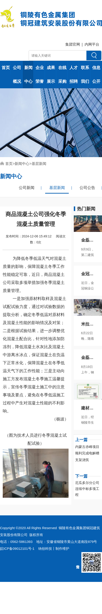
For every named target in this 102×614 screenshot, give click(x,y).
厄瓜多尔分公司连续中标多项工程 (87, 489)
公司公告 (87, 188)
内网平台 (92, 44)
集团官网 (72, 44)
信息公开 (96, 74)
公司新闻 (26, 188)
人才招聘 (73, 74)
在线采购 (62, 74)
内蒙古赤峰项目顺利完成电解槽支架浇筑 (87, 453)
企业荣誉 (40, 74)
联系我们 (85, 74)
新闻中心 (28, 74)
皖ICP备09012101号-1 (17, 548)
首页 (6, 67)
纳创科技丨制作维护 (53, 548)
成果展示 (51, 74)
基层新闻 (39, 164)
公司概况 (17, 74)
